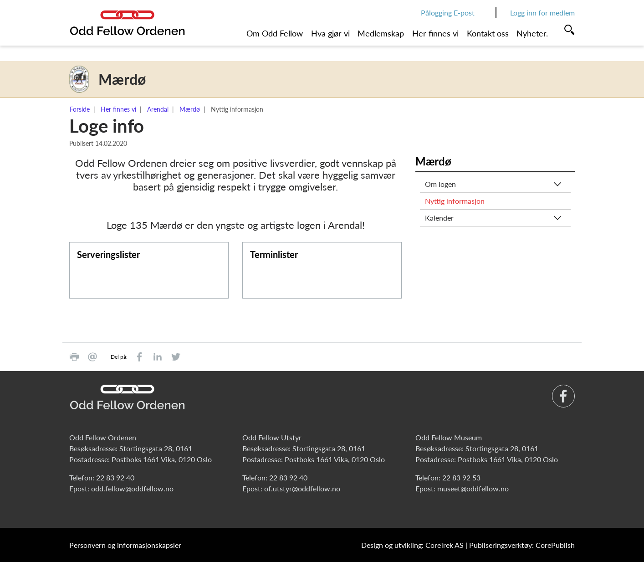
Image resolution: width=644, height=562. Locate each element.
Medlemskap (381, 33)
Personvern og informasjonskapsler (125, 545)
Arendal (158, 109)
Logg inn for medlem (542, 12)
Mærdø (189, 109)
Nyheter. (532, 33)
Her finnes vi (435, 33)
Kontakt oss (488, 33)
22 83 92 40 (115, 477)
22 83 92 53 (461, 477)
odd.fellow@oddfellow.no (132, 488)
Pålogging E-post (448, 12)
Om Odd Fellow (274, 33)
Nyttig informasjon (455, 200)
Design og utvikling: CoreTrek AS (412, 545)
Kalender (439, 217)
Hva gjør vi (330, 33)
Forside (80, 109)
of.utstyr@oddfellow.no (302, 488)
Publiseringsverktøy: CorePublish (522, 545)
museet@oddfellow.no (473, 488)
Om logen (440, 184)
